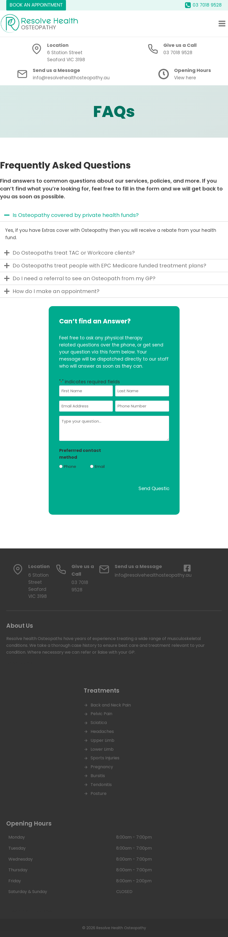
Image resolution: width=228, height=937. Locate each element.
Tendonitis (101, 785)
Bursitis (98, 776)
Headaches (102, 731)
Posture (99, 793)
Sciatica (99, 723)
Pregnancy (102, 767)
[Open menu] (222, 23)
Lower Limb (102, 749)
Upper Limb (102, 740)
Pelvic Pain (101, 714)
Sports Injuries (105, 758)
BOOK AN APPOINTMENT (36, 5)
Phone (70, 466)
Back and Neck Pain (111, 705)
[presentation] (99, 484)
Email (100, 466)
